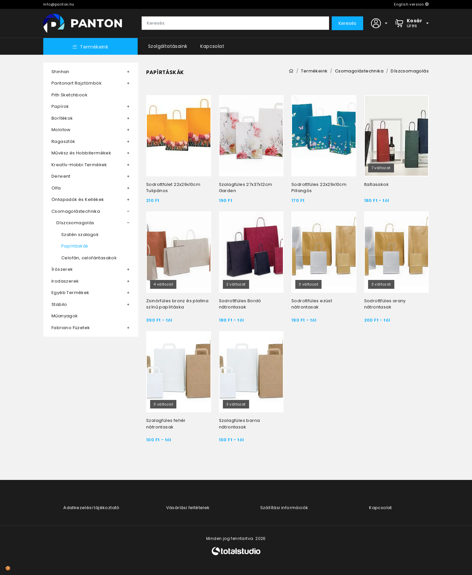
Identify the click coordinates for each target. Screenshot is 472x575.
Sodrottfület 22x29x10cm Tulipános (173, 187)
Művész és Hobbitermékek (81, 153)
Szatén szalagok (80, 234)
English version (411, 4)
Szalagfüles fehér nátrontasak (166, 423)
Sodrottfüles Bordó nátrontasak (240, 304)
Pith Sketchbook (69, 95)
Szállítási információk (284, 508)
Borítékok (62, 118)
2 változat (236, 284)
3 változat (308, 284)
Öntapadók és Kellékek (77, 199)
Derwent (60, 176)
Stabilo (59, 304)
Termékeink (90, 47)
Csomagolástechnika (75, 211)
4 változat (163, 284)
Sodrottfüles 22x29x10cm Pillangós (318, 187)
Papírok (60, 106)
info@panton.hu (58, 4)
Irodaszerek (65, 281)
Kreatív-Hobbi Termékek (79, 165)
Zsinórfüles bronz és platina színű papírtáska (177, 304)
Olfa (56, 188)
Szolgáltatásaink (167, 46)
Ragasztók (63, 141)
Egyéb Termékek (70, 292)
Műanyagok (64, 316)
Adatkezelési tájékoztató (91, 508)
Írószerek (62, 269)
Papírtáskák (74, 246)
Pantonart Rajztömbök (76, 83)
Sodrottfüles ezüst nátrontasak (311, 304)
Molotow (61, 130)
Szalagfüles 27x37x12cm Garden (245, 187)
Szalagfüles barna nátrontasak (239, 423)
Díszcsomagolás (75, 223)
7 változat (381, 167)
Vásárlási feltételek (188, 508)
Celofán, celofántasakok (89, 258)
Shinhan (60, 72)
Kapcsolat (212, 46)
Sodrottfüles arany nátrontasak (385, 304)
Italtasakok (376, 184)
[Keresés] (235, 23)
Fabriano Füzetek (70, 328)
